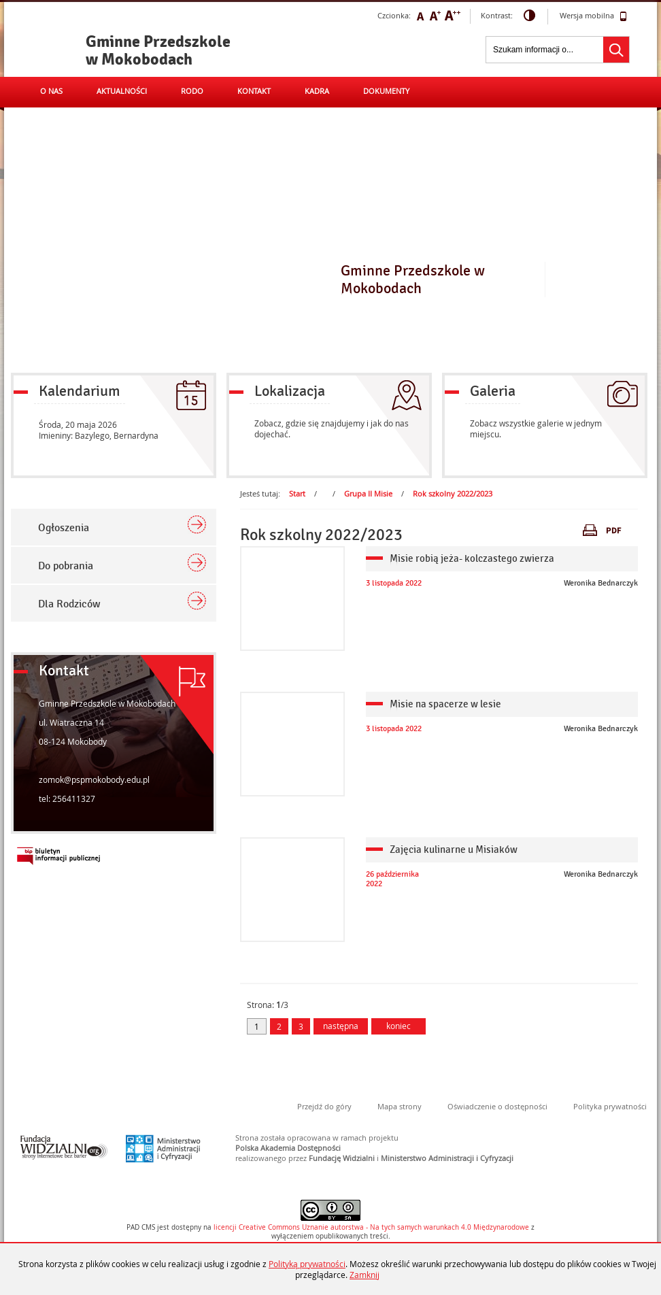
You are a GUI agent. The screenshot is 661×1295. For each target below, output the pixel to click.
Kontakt (254, 91)
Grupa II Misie (368, 493)
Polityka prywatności (610, 1106)
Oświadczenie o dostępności (497, 1106)
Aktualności (122, 91)
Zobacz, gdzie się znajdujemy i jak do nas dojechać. (331, 428)
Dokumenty (386, 91)
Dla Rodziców (69, 604)
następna (340, 1025)
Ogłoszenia (63, 528)
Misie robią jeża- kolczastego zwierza (472, 558)
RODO (192, 91)
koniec (391, 1025)
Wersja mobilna (593, 16)
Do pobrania (65, 566)
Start (297, 493)
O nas (51, 91)
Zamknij (364, 1274)
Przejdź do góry (324, 1106)
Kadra (317, 91)
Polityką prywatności (307, 1263)
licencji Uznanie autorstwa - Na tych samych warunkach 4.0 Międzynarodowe (371, 1227)
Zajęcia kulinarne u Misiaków (454, 849)
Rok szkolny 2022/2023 (452, 493)
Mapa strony (399, 1106)
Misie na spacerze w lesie (445, 704)
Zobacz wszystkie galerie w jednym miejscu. (536, 428)
